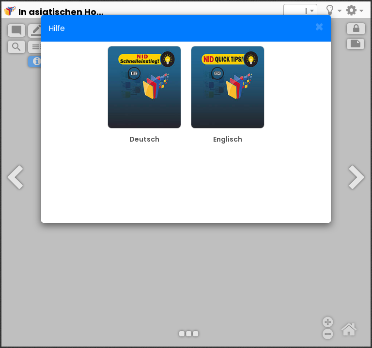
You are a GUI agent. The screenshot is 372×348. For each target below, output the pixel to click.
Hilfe (56, 28)
